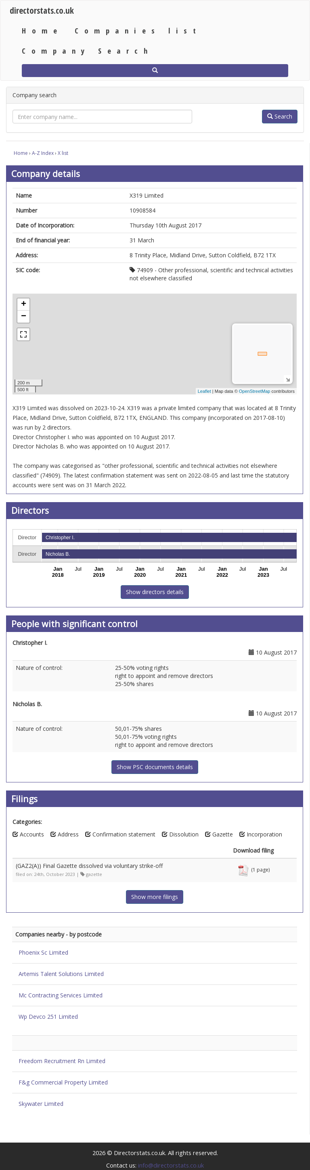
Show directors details (155, 592)
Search (279, 116)
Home (42, 30)
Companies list (138, 30)
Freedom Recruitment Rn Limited (62, 1061)
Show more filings (154, 897)
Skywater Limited (41, 1103)
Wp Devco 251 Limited (48, 1016)
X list (63, 153)
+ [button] (23, 304)
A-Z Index (43, 153)
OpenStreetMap (254, 391)
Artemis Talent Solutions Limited (61, 974)
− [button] (23, 317)
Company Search (87, 51)
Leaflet (204, 391)
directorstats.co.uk (42, 10)
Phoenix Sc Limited (43, 952)
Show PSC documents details (155, 767)
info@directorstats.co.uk (171, 1165)
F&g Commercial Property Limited (63, 1082)
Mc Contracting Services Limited (61, 995)
